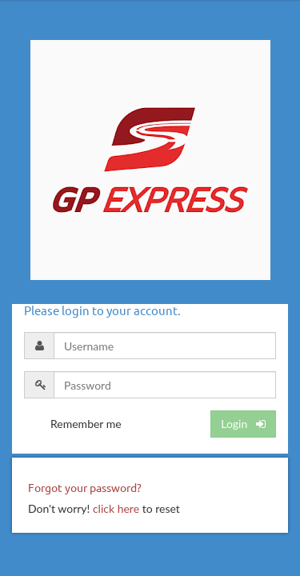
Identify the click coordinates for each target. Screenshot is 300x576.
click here (116, 508)
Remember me (86, 423)
